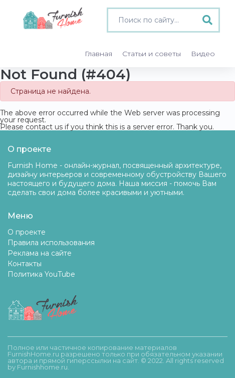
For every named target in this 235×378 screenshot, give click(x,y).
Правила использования (51, 242)
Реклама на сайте (40, 253)
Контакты (25, 263)
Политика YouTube (41, 274)
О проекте (27, 232)
